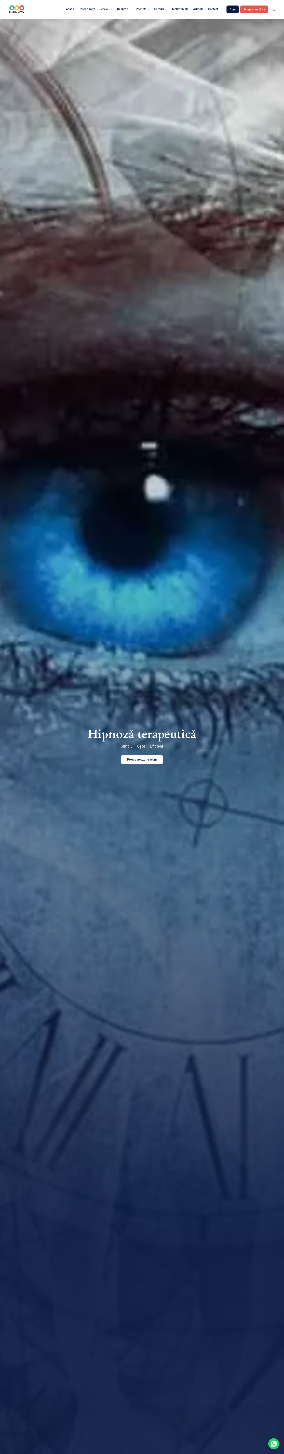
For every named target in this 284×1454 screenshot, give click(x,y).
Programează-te (254, 9)
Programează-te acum (142, 759)
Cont (233, 9)
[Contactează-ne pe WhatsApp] (273, 1443)
